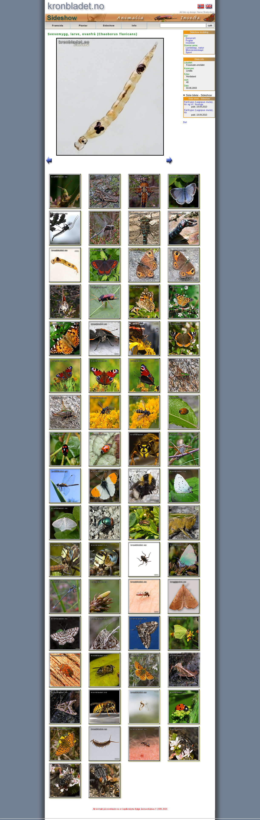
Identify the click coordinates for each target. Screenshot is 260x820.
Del (185, 122)
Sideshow (109, 25)
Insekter (190, 43)
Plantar (83, 25)
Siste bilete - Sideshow (199, 95)
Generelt (191, 38)
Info (134, 25)
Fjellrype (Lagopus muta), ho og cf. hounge (198, 103)
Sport (189, 52)
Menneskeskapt (194, 50)
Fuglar (189, 40)
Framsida (57, 25)
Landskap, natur (195, 48)
